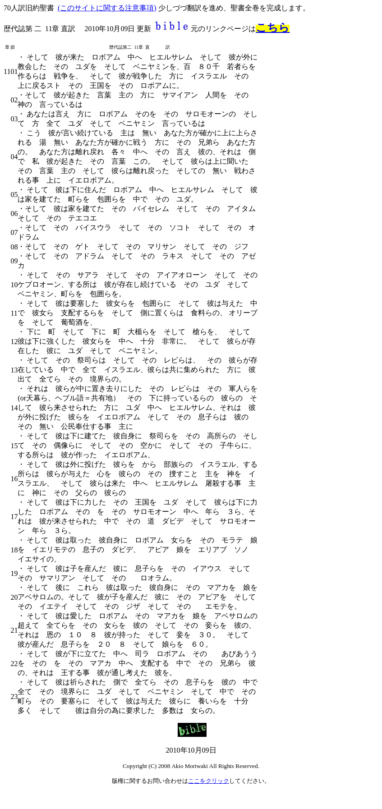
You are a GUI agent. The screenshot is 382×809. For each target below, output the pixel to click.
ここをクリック (208, 780)
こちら (273, 27)
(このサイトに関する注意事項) (107, 8)
